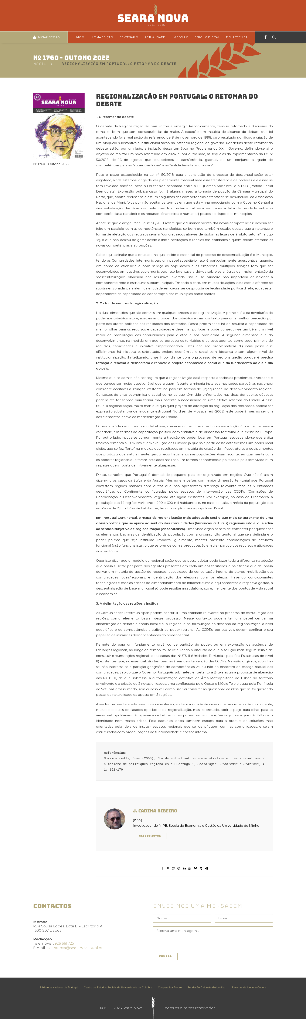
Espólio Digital (207, 37)
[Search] (272, 37)
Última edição (102, 37)
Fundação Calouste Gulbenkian (206, 987)
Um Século (179, 37)
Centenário (129, 37)
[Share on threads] (173, 868)
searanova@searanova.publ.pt (75, 948)
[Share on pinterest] (178, 868)
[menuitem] (81, 37)
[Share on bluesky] (195, 868)
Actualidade (155, 37)
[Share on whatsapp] (190, 868)
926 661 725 (64, 943)
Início (79, 37)
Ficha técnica (237, 37)
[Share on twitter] (167, 868)
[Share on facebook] (162, 868)
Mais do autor (150, 836)
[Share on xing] (201, 868)
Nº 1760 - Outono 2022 (71, 58)
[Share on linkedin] (184, 868)
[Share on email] (206, 868)
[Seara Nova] (153, 15)
